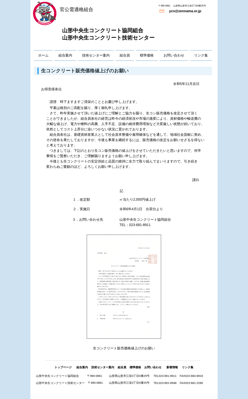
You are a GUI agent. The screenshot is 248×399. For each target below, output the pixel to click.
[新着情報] (172, 367)
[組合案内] (82, 367)
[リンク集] (187, 367)
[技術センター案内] (103, 367)
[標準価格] (135, 367)
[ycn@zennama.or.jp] (185, 11)
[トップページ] (63, 367)
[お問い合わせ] (153, 367)
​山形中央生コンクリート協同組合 (102, 30)
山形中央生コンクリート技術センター (108, 38)
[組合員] (122, 367)
